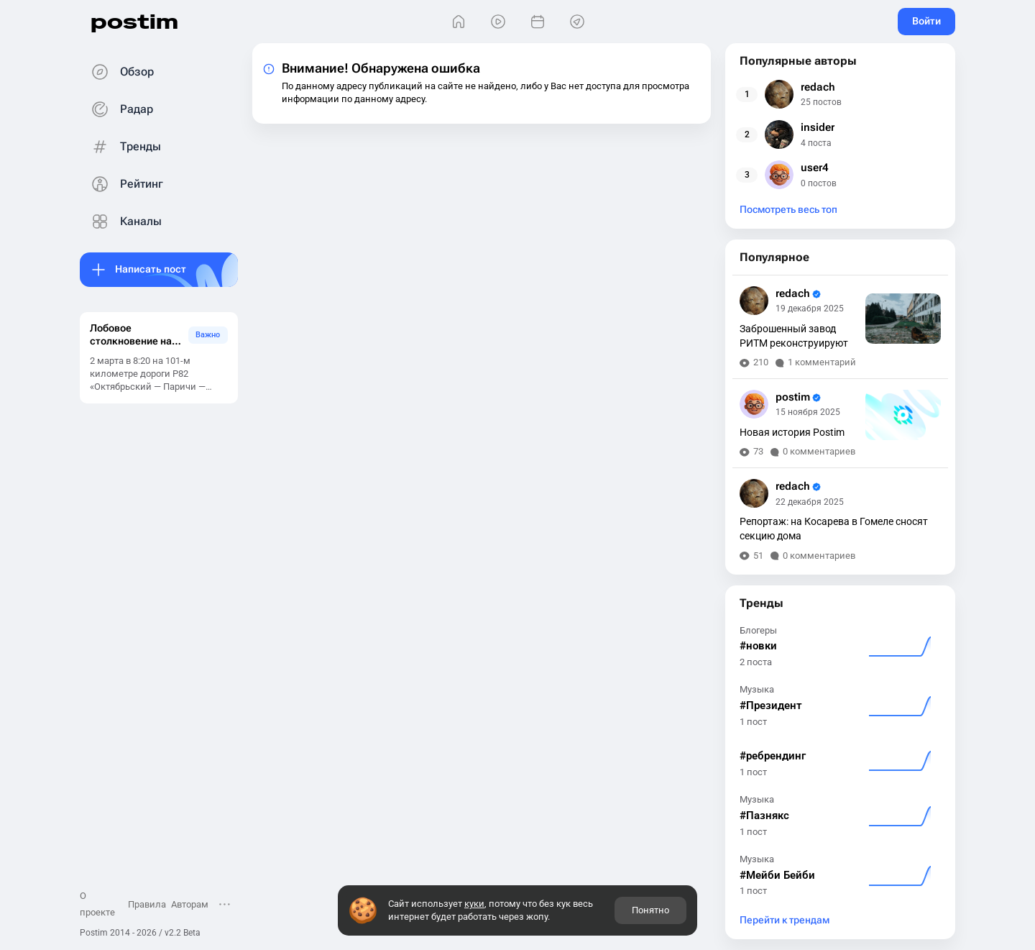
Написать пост (150, 269)
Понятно (650, 910)
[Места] (577, 22)
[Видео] (498, 22)
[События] (537, 22)
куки (474, 903)
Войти (926, 21)
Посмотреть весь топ (788, 210)
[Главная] (458, 22)
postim (134, 21)
